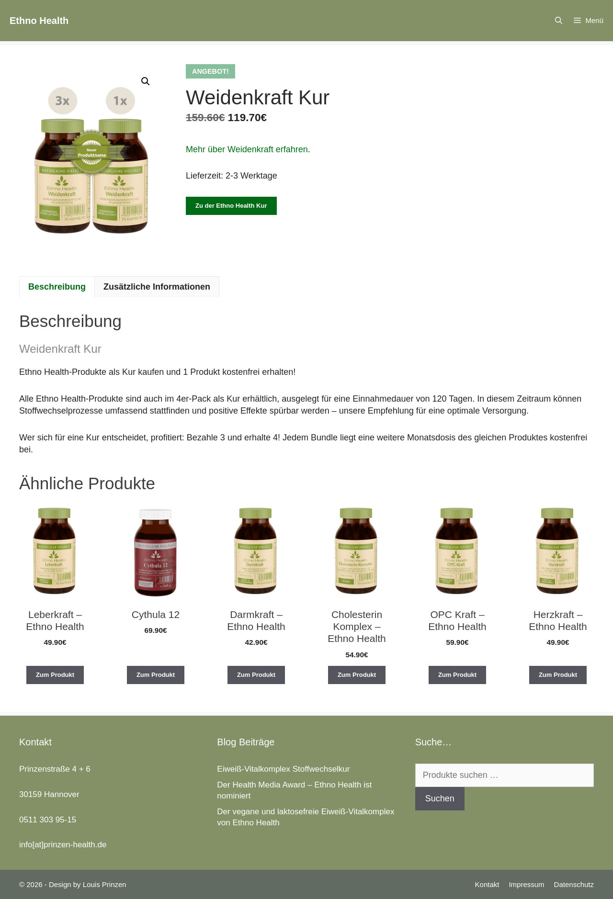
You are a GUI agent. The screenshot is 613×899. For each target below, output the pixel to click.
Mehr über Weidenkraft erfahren (247, 149)
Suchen (439, 798)
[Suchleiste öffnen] (558, 20)
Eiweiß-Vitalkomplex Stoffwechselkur (283, 769)
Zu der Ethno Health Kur (231, 205)
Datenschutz (574, 884)
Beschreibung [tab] (57, 287)
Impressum (526, 884)
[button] (145, 81)
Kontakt (487, 884)
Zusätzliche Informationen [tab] (156, 287)
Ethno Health (39, 20)
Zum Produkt (55, 674)
